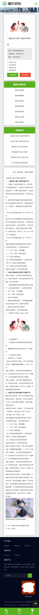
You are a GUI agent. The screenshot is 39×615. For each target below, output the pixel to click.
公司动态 (6, 555)
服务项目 (20, 172)
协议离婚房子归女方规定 (20, 152)
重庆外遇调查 (19, 90)
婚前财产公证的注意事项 (20, 146)
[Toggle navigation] (36, 4)
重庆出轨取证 (19, 101)
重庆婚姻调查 (19, 95)
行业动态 (17, 555)
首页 (14, 172)
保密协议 (27, 546)
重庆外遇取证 (19, 122)
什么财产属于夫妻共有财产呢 (19, 141)
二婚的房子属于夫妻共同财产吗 (19, 136)
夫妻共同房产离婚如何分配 (20, 525)
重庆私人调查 (19, 117)
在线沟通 (13, 75)
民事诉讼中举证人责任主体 (19, 157)
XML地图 (21, 605)
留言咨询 (25, 75)
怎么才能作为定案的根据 (20, 162)
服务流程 (17, 546)
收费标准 (6, 546)
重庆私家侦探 (19, 111)
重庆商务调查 (19, 106)
